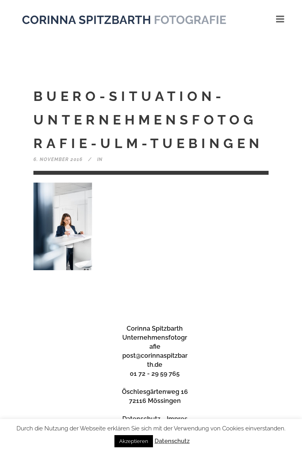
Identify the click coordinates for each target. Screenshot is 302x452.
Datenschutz (172, 441)
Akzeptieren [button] (133, 441)
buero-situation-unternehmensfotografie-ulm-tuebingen (148, 119)
